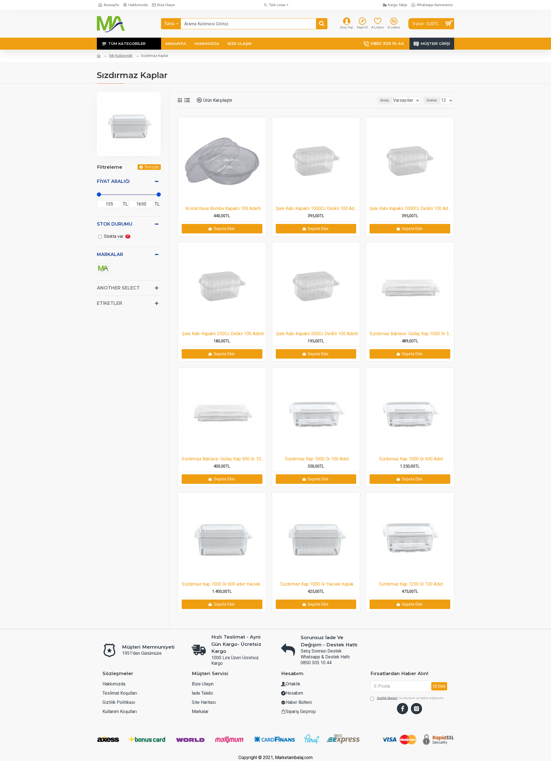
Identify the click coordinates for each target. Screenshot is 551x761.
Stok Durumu (114, 224)
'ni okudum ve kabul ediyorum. (407, 698)
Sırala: (378, 100)
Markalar (110, 254)
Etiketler (109, 303)
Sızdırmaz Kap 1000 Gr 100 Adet (317, 459)
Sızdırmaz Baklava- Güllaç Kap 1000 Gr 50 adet (411, 333)
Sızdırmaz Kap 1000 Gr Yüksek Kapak (317, 584)
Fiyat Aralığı (113, 181)
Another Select (118, 288)
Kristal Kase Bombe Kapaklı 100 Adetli (223, 208)
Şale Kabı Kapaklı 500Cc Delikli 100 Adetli (317, 333)
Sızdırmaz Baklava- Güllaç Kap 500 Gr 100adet (223, 459)
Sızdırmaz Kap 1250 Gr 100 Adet (411, 584)
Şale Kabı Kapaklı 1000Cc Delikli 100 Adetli (317, 208)
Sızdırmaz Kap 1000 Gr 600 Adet (411, 459)
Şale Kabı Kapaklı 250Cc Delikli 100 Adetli (223, 333)
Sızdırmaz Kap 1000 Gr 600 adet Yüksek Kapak (223, 584)
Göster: (433, 100)
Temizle (151, 167)
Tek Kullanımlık (121, 56)
